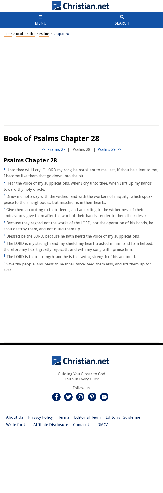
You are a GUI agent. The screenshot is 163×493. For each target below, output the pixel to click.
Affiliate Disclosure (50, 424)
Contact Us (82, 424)
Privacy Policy (40, 417)
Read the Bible (25, 34)
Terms (63, 417)
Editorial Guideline (123, 417)
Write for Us (17, 424)
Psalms (44, 34)
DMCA (103, 424)
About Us (14, 417)
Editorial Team (87, 417)
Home (8, 34)
